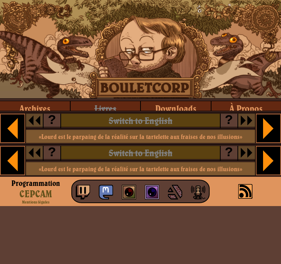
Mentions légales (35, 202)
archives (34, 108)
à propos (246, 108)
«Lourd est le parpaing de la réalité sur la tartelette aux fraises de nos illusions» (140, 136)
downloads (175, 108)
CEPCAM (35, 193)
